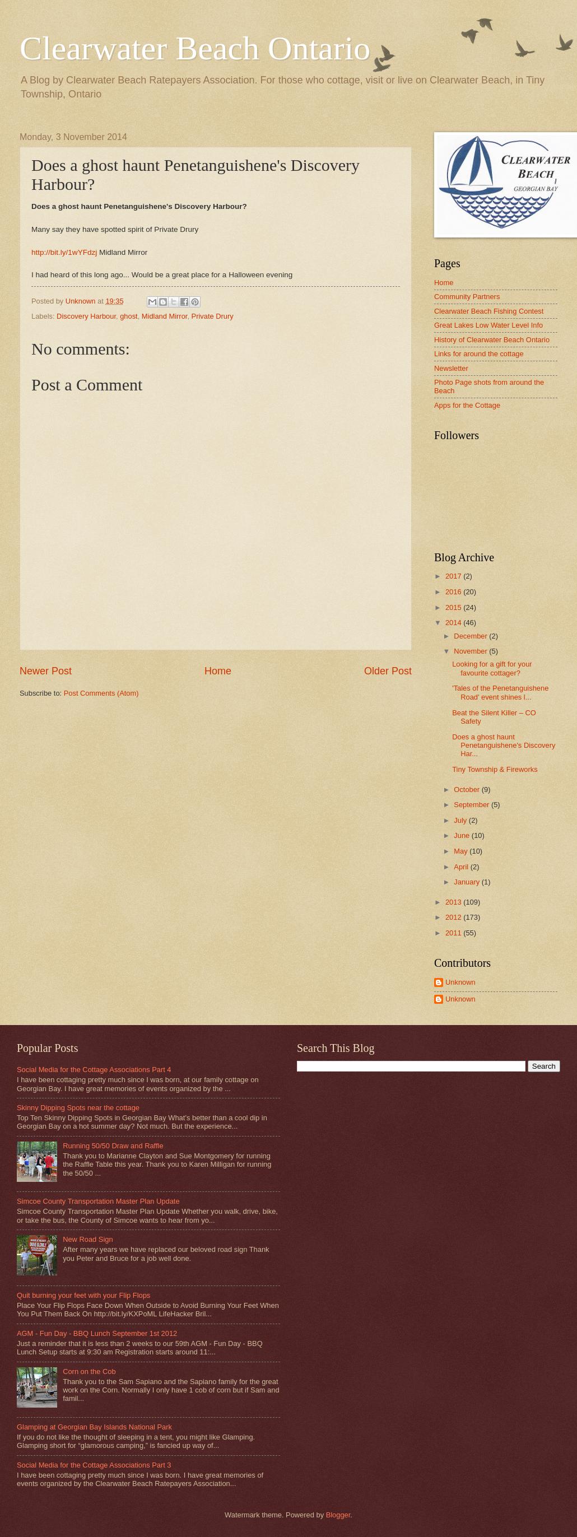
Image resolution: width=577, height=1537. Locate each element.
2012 (454, 917)
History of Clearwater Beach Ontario (492, 340)
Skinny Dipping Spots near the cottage (78, 1107)
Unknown (460, 982)
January (467, 882)
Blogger (338, 1515)
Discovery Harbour (86, 316)
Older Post (388, 671)
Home (217, 671)
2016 (454, 592)
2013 (454, 902)
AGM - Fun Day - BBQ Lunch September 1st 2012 (97, 1333)
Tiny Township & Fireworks (494, 769)
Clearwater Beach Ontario (195, 48)
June (463, 835)
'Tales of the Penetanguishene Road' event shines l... (500, 692)
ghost (129, 316)
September (472, 804)
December (471, 636)
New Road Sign (88, 1239)
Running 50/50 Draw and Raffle (113, 1146)
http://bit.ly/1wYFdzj (64, 252)
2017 (454, 576)
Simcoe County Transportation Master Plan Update (98, 1201)
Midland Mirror (165, 316)
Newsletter (451, 368)
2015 (454, 607)
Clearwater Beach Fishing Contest (488, 311)
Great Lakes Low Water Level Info (488, 325)
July (461, 820)
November (471, 651)
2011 (454, 933)
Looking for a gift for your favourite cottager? (492, 668)
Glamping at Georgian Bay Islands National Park (94, 1427)
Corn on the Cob (89, 1371)
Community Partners (467, 296)
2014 (454, 622)
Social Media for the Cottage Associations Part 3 (94, 1465)
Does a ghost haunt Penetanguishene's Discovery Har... (503, 745)
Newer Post (46, 671)
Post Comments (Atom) (101, 693)
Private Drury (213, 316)
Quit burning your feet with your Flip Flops (83, 1295)
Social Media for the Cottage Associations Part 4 (94, 1069)
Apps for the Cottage (467, 405)
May (461, 851)
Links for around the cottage (479, 354)
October (467, 789)
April (462, 867)
